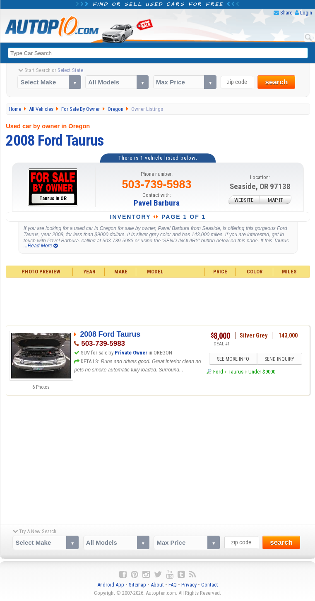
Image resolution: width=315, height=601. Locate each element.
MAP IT (275, 199)
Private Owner (131, 353)
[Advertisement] (158, 300)
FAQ (172, 585)
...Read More (41, 246)
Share (286, 13)
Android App (110, 585)
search (276, 82)
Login (306, 13)
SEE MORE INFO (233, 359)
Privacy (189, 585)
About (157, 585)
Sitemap (137, 585)
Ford (218, 372)
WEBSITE (243, 199)
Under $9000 (261, 372)
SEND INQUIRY (279, 359)
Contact (209, 585)
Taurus (235, 372)
